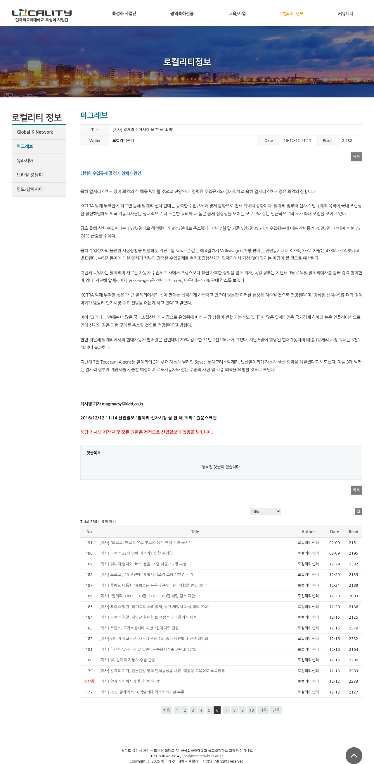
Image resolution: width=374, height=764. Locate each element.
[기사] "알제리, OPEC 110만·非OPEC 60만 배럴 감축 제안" (148, 596)
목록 (356, 157)
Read (353, 532)
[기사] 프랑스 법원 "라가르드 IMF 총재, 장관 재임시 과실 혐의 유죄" (154, 607)
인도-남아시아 (30, 189)
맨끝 (276, 710)
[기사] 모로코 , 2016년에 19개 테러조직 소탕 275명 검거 (146, 575)
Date (334, 532)
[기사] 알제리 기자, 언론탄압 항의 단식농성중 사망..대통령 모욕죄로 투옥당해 (162, 671)
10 (251, 710)
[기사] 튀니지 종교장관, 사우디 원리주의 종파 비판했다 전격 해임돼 (153, 639)
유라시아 (25, 161)
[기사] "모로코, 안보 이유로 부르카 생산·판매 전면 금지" (144, 543)
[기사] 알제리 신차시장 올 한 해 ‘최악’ (129, 681)
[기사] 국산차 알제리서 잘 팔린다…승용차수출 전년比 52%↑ (148, 649)
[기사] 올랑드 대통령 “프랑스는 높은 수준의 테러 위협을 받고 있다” (153, 585)
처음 (166, 710)
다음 (263, 710)
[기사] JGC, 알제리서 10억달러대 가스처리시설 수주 (141, 692)
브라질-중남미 (30, 175)
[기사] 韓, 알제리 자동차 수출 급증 (127, 660)
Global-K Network (35, 132)
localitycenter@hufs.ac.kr (203, 756)
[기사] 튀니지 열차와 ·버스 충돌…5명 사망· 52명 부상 (142, 564)
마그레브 (25, 146)
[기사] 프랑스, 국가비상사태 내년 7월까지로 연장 (139, 628)
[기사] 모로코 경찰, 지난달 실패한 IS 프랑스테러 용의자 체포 (148, 617)
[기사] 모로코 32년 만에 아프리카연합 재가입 (136, 553)
